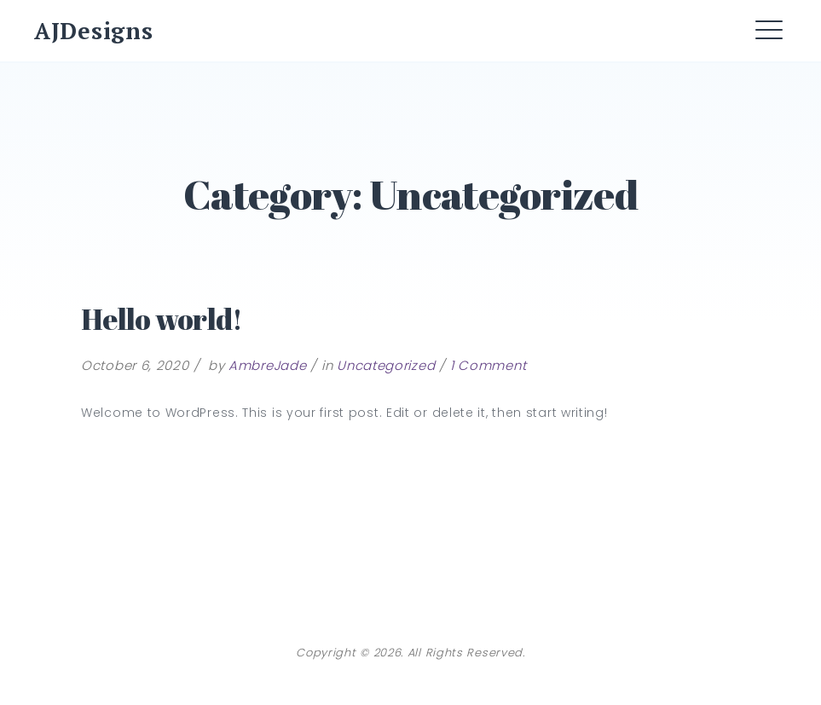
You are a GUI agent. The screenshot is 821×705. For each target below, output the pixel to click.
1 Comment (488, 365)
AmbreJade (267, 365)
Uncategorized (386, 365)
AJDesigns (93, 30)
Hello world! (162, 318)
